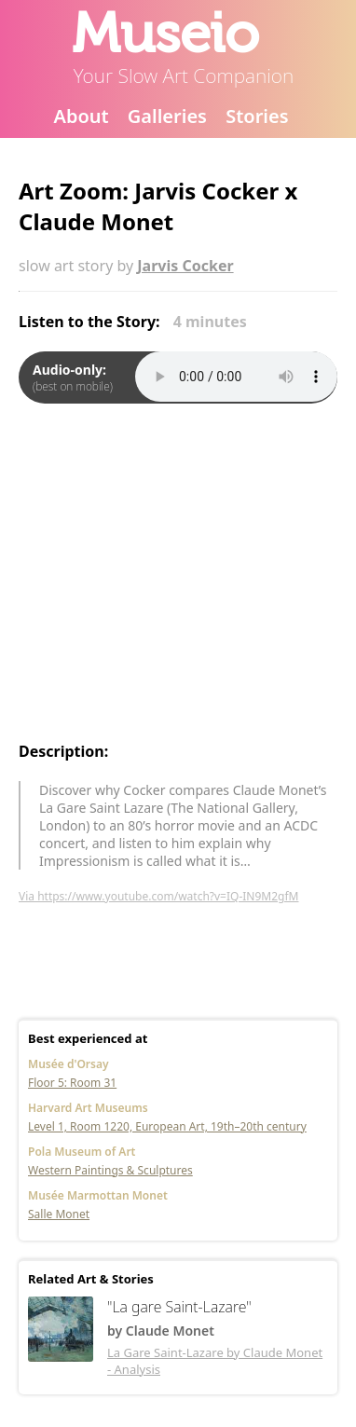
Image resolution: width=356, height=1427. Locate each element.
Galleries (167, 116)
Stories (257, 116)
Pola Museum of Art (81, 1151)
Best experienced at (87, 1038)
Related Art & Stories (91, 1278)
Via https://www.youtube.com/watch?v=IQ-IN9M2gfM (158, 896)
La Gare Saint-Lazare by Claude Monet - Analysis (214, 1361)
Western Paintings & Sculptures (110, 1170)
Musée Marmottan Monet (98, 1195)
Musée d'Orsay (68, 1064)
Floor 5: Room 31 (72, 1083)
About (80, 116)
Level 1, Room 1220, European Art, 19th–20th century (167, 1126)
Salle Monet (58, 1214)
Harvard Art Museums (88, 1108)
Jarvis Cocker (185, 265)
